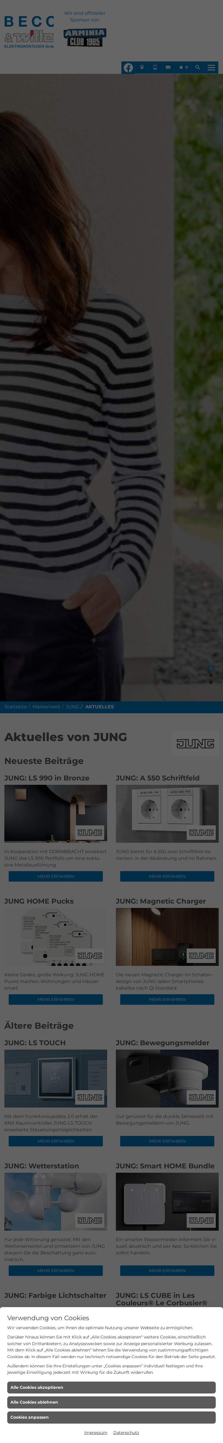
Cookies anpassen (29, 1417)
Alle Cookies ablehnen (34, 1402)
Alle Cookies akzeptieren (36, 1387)
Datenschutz (126, 1432)
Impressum (95, 1432)
